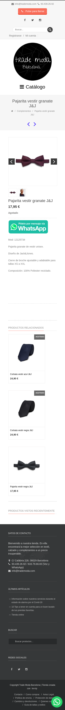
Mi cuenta (30, 35)
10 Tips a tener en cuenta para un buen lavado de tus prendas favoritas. (33, 608)
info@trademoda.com (25, 4)
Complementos (24, 111)
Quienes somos (48, 701)
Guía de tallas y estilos (34, 705)
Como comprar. (33, 694)
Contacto (18, 694)
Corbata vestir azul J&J (21, 374)
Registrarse (15, 35)
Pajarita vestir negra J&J (21, 486)
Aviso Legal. (48, 694)
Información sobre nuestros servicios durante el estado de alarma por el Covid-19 (33, 601)
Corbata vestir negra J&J (21, 430)
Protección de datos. (44, 698)
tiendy (34, 688)
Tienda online (18, 615)
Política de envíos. (23, 698)
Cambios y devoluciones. (25, 701)
